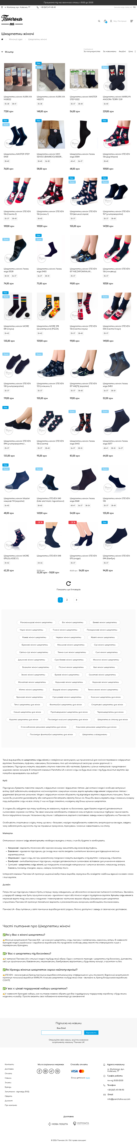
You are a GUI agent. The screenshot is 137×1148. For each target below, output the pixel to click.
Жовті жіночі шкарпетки (103, 637)
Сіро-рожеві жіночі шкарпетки (66, 697)
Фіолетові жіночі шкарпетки (32, 682)
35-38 (7, 104)
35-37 (73, 104)
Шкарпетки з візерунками (94, 734)
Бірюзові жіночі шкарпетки (35, 645)
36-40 (106, 104)
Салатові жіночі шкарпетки (102, 675)
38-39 (7, 276)
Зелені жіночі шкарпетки (33, 675)
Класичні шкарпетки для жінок (106, 697)
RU (134, 7)
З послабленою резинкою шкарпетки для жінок (43, 727)
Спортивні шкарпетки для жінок (107, 705)
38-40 (80, 104)
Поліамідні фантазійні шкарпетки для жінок (51, 734)
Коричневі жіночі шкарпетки (69, 682)
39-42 (7, 333)
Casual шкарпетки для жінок (27, 712)
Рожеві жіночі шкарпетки (34, 637)
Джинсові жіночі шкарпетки (31, 660)
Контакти (9, 1064)
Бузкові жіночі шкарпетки (67, 675)
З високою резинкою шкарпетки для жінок (96, 727)
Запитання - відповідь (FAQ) (17, 1092)
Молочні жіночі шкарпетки (106, 660)
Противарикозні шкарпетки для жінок (69, 712)
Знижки (8, 1083)
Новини (8, 1078)
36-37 (80, 161)
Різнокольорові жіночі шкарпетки (36, 622)
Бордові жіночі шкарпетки (65, 690)
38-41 (14, 104)
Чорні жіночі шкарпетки (31, 630)
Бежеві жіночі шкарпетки (105, 622)
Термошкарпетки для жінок (110, 712)
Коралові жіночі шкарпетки (105, 682)
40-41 (73, 161)
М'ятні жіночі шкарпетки (31, 690)
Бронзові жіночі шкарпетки (29, 697)
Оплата (8, 1073)
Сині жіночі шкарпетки (107, 652)
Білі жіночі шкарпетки (72, 622)
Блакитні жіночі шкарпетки (35, 667)
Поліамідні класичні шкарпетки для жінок (68, 720)
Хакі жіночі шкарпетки (104, 667)
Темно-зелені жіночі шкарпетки (103, 690)
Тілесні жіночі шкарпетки (65, 630)
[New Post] (58, 1124)
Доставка (9, 1069)
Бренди (8, 1087)
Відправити (91, 1033)
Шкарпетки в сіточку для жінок (113, 720)
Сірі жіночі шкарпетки (104, 645)
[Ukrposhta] (81, 1124)
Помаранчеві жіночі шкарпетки (102, 630)
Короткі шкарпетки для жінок (23, 720)
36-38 (47, 161)
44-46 (40, 563)
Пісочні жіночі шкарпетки (71, 667)
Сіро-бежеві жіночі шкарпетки (69, 660)
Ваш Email (61, 1028)
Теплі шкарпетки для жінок (27, 705)
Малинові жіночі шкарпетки (70, 645)
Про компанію (11, 1105)
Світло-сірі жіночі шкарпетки (33, 652)
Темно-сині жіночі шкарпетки (72, 652)
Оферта (8, 1096)
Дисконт (9, 1101)
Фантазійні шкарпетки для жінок (66, 705)
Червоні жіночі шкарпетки (68, 637)
